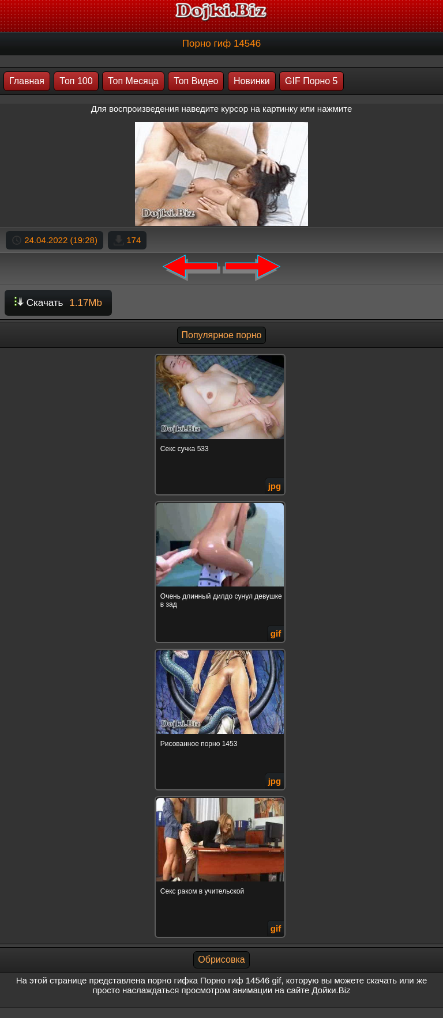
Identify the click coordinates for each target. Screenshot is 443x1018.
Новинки (252, 81)
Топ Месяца (133, 81)
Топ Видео (196, 81)
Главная (26, 81)
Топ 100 (75, 81)
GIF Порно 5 (311, 81)
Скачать (58, 303)
